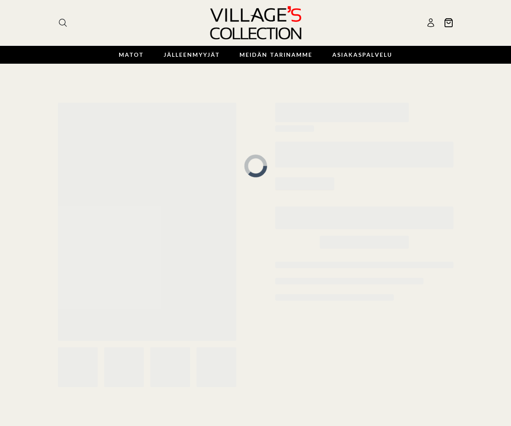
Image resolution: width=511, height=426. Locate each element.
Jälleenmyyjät (192, 54)
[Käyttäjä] (431, 23)
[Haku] (63, 23)
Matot (131, 54)
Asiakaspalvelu (362, 54)
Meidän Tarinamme (276, 54)
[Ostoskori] (448, 23)
